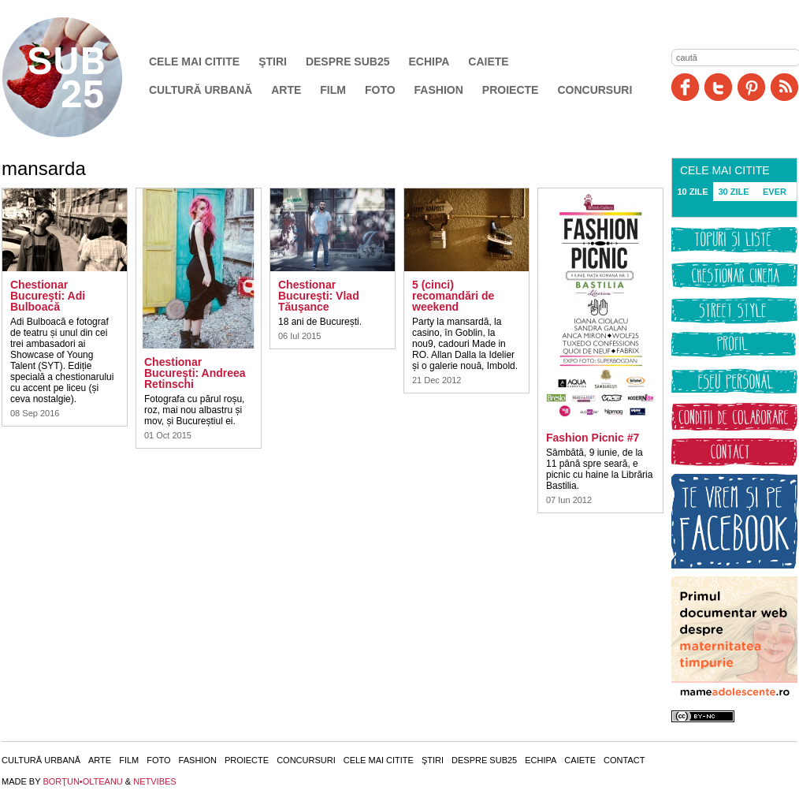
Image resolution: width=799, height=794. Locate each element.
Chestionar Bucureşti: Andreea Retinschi (195, 373)
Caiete (488, 61)
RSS (784, 87)
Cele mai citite (194, 61)
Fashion (438, 90)
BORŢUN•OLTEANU (82, 781)
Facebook (685, 87)
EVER (774, 191)
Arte (286, 90)
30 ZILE (733, 191)
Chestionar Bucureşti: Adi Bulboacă (47, 295)
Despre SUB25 (348, 61)
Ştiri (272, 61)
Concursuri (594, 90)
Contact (624, 760)
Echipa (429, 61)
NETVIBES (154, 781)
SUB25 (80, 77)
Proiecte (510, 90)
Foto (380, 90)
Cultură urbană (200, 90)
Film (333, 90)
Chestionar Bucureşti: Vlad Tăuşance (318, 295)
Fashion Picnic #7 (592, 437)
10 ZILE (692, 191)
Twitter (718, 87)
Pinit (751, 87)
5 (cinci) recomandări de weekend (453, 295)
